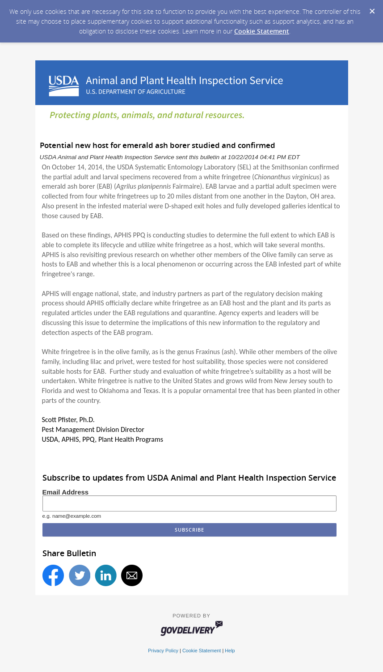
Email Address (65, 492)
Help (230, 650)
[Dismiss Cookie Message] (372, 8)
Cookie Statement (261, 31)
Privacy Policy (163, 650)
